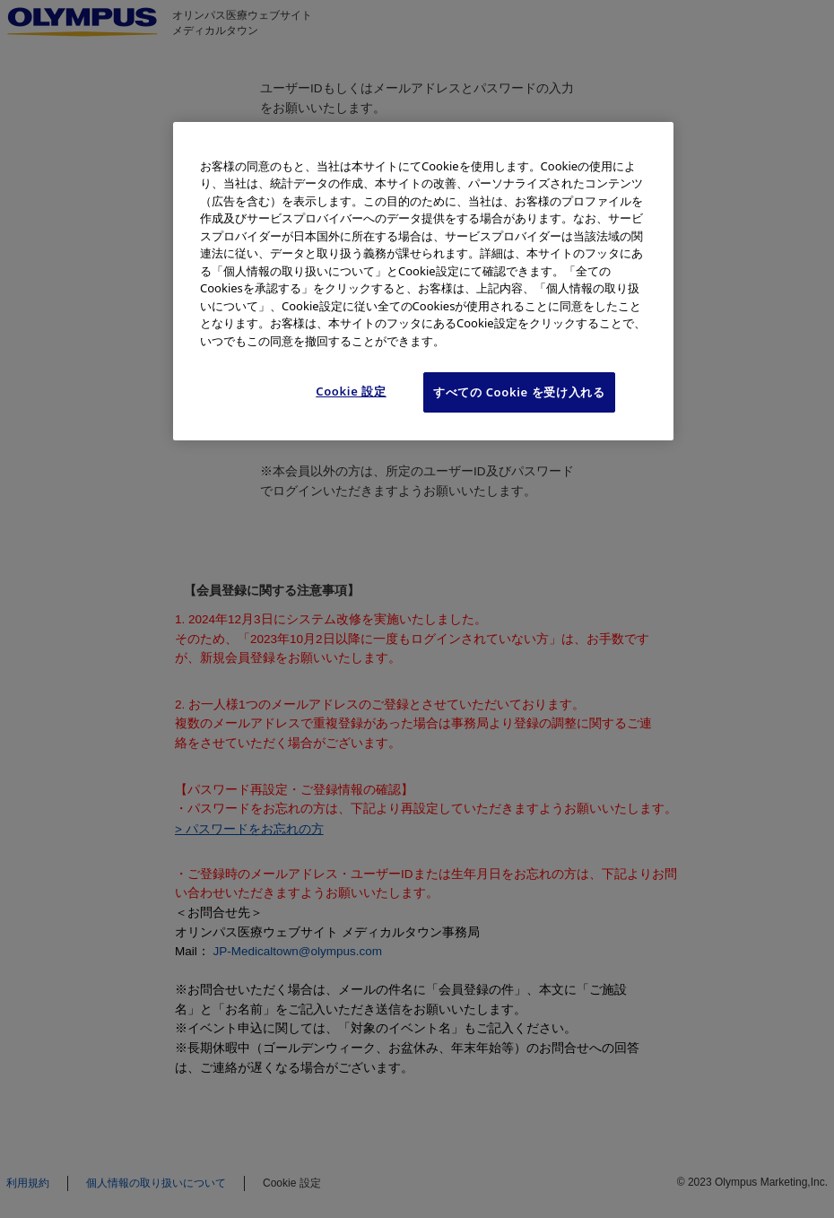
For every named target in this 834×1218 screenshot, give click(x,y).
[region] (423, 281)
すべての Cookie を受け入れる (519, 392)
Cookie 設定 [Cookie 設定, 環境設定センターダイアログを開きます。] (351, 391)
